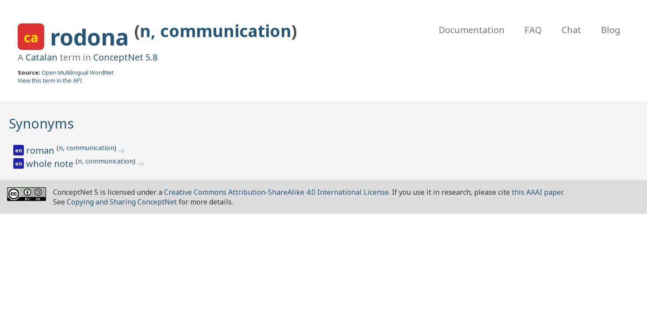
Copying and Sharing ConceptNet (122, 202)
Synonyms (41, 123)
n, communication (215, 30)
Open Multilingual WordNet (78, 72)
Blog (610, 30)
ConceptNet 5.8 (125, 57)
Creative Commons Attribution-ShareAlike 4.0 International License (276, 192)
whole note (51, 164)
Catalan (41, 57)
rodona (92, 37)
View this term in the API (50, 80)
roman (41, 150)
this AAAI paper (537, 192)
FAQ (533, 30)
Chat (571, 30)
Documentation (472, 30)
